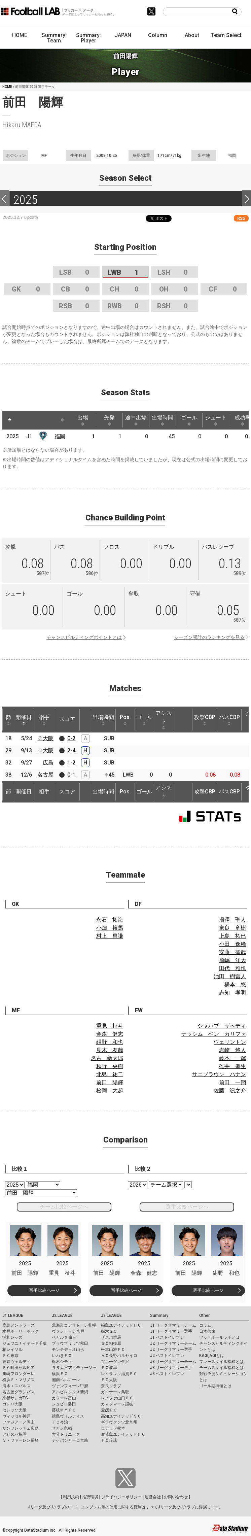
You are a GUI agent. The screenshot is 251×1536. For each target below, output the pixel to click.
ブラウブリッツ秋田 (70, 1343)
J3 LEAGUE (111, 1315)
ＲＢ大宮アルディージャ (74, 1367)
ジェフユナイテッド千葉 (24, 1343)
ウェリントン (230, 1042)
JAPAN (123, 35)
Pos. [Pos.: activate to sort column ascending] (125, 719)
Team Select (226, 35)
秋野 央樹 (109, 1066)
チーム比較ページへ (64, 1206)
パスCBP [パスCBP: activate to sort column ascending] (229, 719)
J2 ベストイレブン (167, 1355)
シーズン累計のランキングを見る (209, 637)
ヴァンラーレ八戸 (68, 1331)
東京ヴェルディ (16, 1361)
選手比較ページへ (187, 1206)
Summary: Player (88, 38)
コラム (205, 1325)
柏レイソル (12, 1349)
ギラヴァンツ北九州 (119, 1422)
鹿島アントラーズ (18, 1325)
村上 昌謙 (109, 936)
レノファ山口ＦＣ (117, 1398)
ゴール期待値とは (215, 1386)
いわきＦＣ (62, 1355)
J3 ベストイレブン (167, 1373)
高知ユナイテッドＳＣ (121, 1416)
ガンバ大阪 (12, 1404)
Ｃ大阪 (45, 738)
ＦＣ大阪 (109, 1379)
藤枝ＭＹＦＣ (64, 1410)
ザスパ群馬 (111, 1337)
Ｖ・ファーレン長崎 (20, 1440)
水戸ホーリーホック (20, 1331)
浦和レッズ (12, 1337)
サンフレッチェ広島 (20, 1428)
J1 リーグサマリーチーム (173, 1325)
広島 (48, 762)
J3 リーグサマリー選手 (171, 1367)
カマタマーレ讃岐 (117, 1404)
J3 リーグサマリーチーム (173, 1361)
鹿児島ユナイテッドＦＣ (123, 1434)
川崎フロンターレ (18, 1373)
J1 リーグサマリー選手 (171, 1331)
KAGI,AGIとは (211, 1355)
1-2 (71, 762)
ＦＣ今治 (60, 1422)
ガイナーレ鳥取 (115, 1392)
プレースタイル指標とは (221, 1361)
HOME (19, 35)
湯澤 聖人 (232, 920)
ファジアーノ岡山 (18, 1422)
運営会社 (153, 1497)
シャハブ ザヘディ (222, 1026)
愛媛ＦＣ (109, 1410)
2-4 (71, 750)
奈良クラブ (111, 1386)
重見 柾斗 (109, 1026)
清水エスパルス (16, 1386)
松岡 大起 (109, 1090)
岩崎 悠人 (232, 1050)
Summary (159, 1315)
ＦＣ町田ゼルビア (18, 1367)
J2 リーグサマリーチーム (173, 1343)
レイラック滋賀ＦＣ (119, 1373)
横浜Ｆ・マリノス (18, 1379)
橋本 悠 (235, 984)
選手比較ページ (44, 1290)
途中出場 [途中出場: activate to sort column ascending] (136, 420)
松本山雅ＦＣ (113, 1349)
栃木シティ (62, 1361)
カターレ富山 (64, 1398)
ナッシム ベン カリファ (213, 1034)
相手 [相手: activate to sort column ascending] (44, 719)
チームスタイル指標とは (221, 1367)
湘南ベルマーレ (66, 1379)
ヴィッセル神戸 (16, 1416)
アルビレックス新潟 (70, 1392)
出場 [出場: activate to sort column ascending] (82, 420)
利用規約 (71, 1497)
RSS (241, 218)
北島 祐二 (109, 1074)
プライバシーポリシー (121, 1497)
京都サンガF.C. (15, 1398)
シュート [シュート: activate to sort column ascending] (215, 420)
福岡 (60, 436)
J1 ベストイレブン (167, 1337)
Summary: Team (54, 38)
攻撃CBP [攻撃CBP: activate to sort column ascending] (204, 719)
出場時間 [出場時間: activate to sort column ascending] (162, 420)
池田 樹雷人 (230, 976)
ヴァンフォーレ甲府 (70, 1386)
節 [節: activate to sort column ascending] (8, 719)
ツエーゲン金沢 (115, 1361)
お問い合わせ (176, 1497)
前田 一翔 (232, 1082)
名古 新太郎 (107, 1058)
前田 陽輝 (109, 1082)
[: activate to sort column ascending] (22, 420)
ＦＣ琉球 (109, 1440)
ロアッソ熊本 (113, 1428)
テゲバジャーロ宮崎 (70, 1440)
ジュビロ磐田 (64, 1404)
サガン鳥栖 (62, 1428)
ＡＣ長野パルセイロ (119, 1355)
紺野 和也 (109, 1042)
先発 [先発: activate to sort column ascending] (109, 420)
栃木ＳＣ (109, 1331)
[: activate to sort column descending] (9, 420)
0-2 (71, 738)
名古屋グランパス (18, 1392)
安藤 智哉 (232, 952)
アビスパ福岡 (14, 1434)
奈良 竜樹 (232, 928)
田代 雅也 (232, 968)
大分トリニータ (66, 1434)
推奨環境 (90, 1497)
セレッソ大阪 (14, 1410)
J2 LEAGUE (62, 1315)
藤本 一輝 (232, 1058)
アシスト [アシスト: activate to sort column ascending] (163, 719)
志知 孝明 (232, 992)
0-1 (71, 775)
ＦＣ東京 (10, 1355)
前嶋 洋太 (232, 960)
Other (204, 1315)
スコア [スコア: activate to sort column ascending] (67, 719)
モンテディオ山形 (68, 1349)
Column (157, 35)
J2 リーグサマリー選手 (171, 1349)
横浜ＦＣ (60, 1373)
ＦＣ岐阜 (109, 1367)
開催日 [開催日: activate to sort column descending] (23, 719)
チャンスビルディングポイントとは (84, 637)
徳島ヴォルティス (68, 1416)
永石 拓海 (109, 920)
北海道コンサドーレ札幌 (74, 1325)
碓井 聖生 (232, 1066)
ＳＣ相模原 (111, 1343)
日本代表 (207, 1331)
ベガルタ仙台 (64, 1337)
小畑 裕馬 (109, 928)
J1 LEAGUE (12, 1315)
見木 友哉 (109, 1050)
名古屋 (45, 775)
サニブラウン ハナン (219, 1074)
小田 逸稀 (232, 944)
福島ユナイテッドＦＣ (121, 1325)
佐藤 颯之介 (230, 1090)
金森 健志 (109, 1034)
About (192, 35)
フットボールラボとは (219, 1337)
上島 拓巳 (232, 936)
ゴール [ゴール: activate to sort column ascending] (189, 420)
